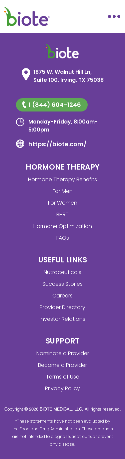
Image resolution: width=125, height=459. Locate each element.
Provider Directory (62, 307)
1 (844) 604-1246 (51, 104)
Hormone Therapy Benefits (62, 179)
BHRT (62, 214)
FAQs (62, 238)
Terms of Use (62, 377)
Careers (62, 295)
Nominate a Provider (62, 353)
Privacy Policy (62, 388)
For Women (62, 203)
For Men (63, 191)
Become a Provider (62, 365)
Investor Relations (62, 319)
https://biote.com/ (57, 144)
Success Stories (62, 284)
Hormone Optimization (62, 226)
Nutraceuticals (62, 272)
